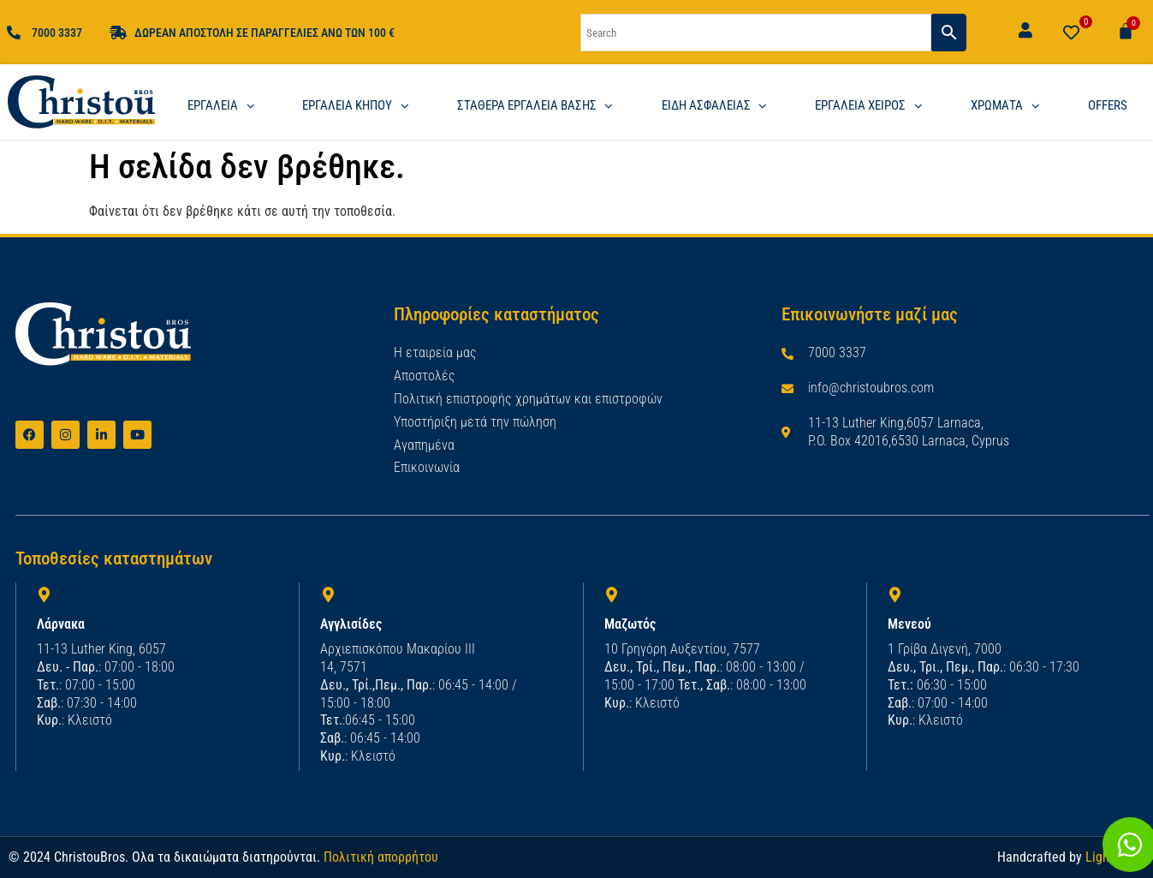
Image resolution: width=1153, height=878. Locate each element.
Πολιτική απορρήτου (381, 856)
